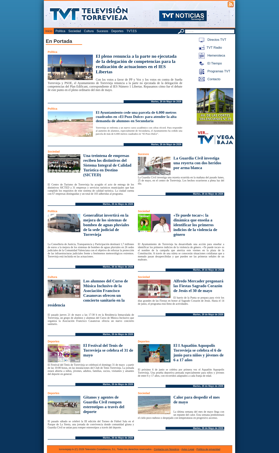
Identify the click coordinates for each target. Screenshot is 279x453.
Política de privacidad (208, 449)
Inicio (48, 31)
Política (60, 31)
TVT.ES (132, 31)
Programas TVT (213, 71)
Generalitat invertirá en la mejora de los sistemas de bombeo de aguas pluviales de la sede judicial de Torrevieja (106, 225)
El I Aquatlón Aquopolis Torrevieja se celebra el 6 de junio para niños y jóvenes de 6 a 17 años (198, 352)
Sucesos (102, 31)
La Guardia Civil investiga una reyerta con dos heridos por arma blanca (197, 163)
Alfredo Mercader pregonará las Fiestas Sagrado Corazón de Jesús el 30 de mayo (198, 286)
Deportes (117, 31)
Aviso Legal (187, 449)
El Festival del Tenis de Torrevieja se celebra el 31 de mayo (108, 350)
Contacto (208, 79)
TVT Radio (209, 47)
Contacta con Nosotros (166, 449)
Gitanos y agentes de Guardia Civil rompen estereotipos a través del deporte (103, 404)
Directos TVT (211, 40)
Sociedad (74, 31)
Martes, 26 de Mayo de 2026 (166, 101)
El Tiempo (209, 63)
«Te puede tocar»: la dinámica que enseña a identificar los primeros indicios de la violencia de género (195, 225)
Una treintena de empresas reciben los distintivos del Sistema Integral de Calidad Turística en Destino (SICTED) (107, 165)
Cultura (89, 31)
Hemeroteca (211, 55)
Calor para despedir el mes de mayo (196, 399)
